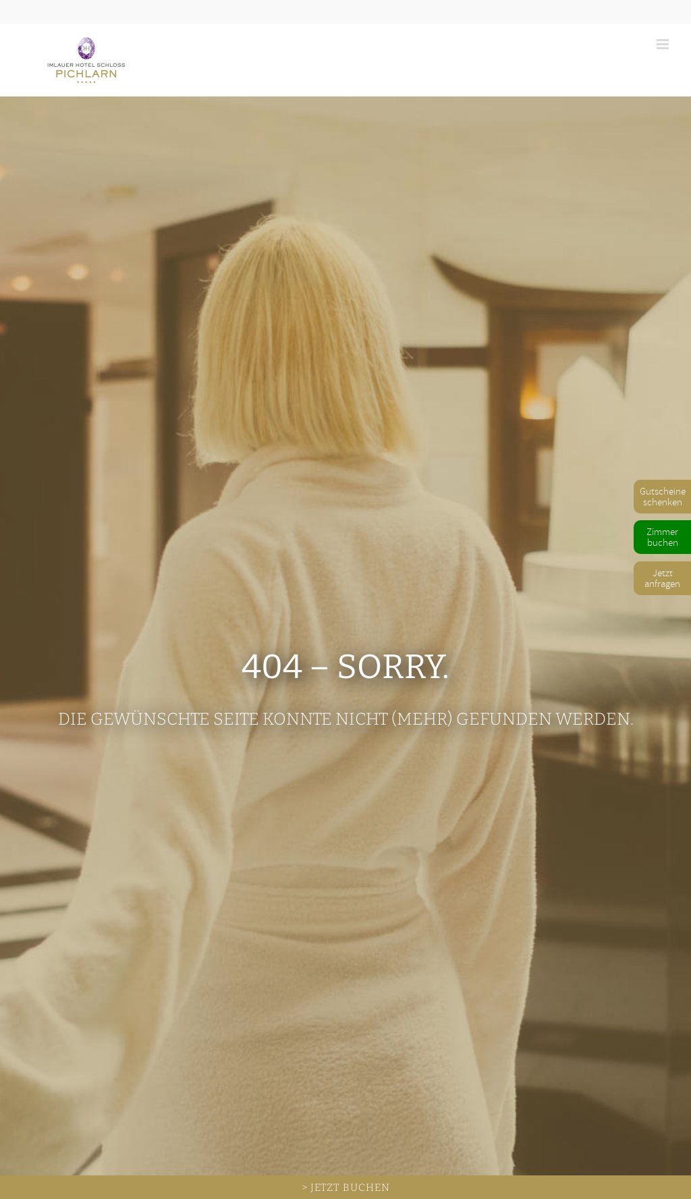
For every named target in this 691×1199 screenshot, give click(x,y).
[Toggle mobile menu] (664, 44)
